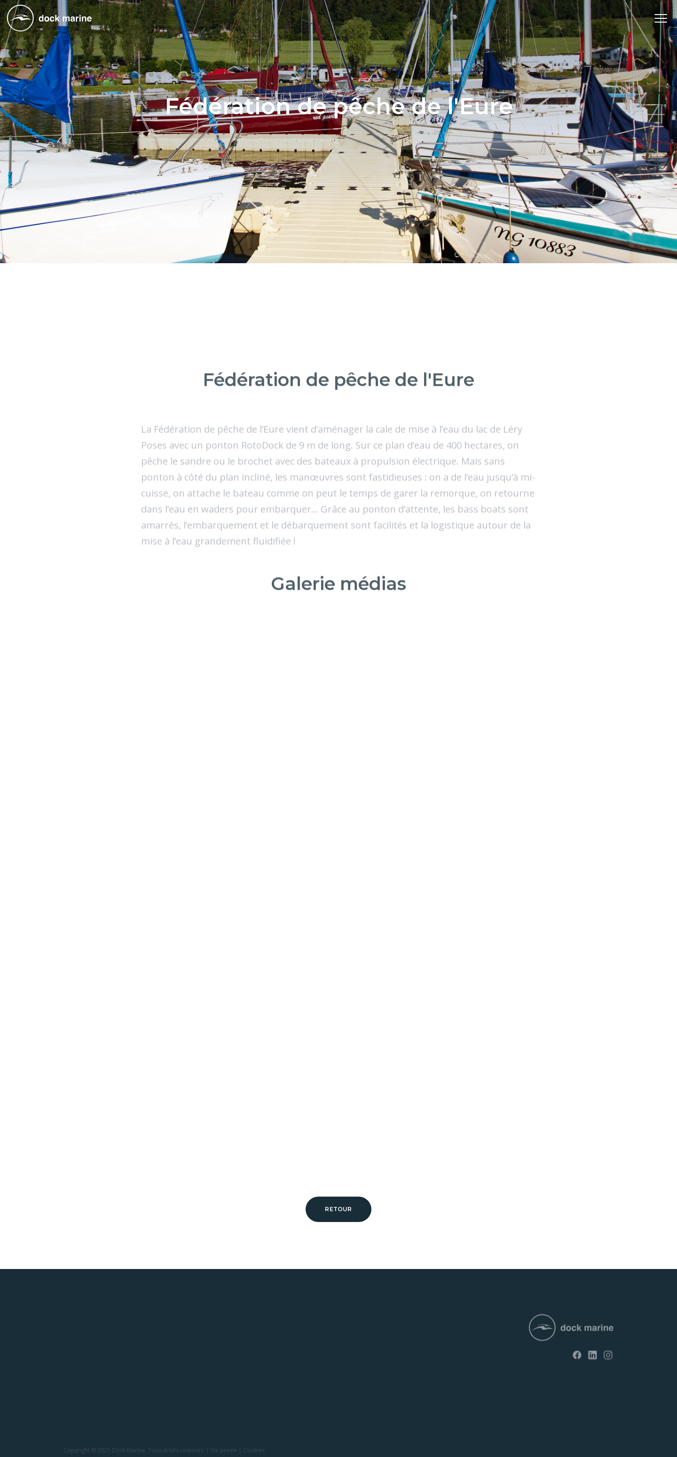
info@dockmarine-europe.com (349, 1364)
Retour (338, 1209)
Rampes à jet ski (86, 1372)
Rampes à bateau (88, 1388)
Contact (189, 1340)
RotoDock (78, 1323)
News (186, 1323)
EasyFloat (77, 1356)
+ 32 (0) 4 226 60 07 (330, 1349)
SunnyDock (79, 1340)
